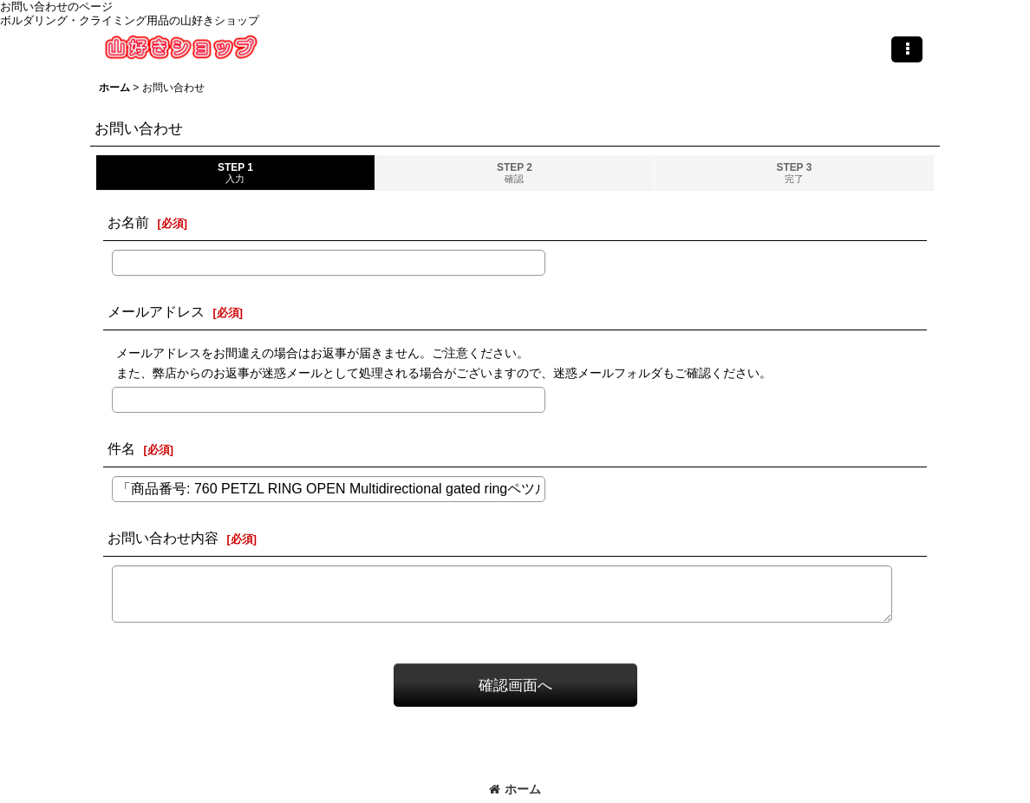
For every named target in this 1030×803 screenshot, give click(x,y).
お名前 (128, 222)
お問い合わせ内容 (163, 537)
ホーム (515, 789)
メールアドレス (156, 311)
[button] (906, 49)
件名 (121, 448)
